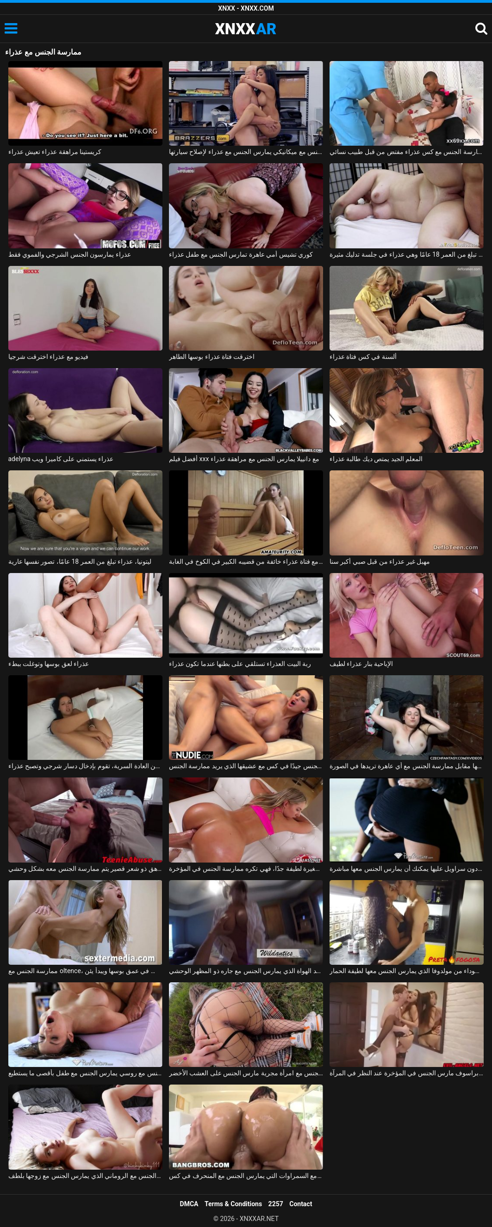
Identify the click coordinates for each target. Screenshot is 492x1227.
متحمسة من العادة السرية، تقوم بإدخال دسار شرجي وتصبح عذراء (85, 766)
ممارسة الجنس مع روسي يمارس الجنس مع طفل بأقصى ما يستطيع (85, 1073)
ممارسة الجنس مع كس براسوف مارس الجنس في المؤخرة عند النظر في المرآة (407, 1073)
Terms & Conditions (233, 1204)
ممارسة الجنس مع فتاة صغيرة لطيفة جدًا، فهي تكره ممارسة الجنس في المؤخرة (246, 868)
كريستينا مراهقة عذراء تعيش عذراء (55, 151)
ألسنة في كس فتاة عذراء (363, 356)
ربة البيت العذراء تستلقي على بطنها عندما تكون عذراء (240, 663)
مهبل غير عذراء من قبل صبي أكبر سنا (380, 561)
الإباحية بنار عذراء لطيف (361, 663)
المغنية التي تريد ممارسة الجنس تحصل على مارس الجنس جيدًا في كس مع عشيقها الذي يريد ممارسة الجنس (246, 766)
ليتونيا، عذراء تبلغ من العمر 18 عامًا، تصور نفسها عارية (79, 561)
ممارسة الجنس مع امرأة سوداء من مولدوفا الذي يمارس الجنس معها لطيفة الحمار (407, 970)
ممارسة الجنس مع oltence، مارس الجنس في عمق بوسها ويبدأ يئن (85, 970)
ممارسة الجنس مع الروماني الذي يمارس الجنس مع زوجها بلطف (85, 1175)
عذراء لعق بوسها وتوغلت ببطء (48, 663)
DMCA (189, 1204)
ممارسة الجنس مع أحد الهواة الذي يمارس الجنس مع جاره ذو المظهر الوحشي (246, 970)
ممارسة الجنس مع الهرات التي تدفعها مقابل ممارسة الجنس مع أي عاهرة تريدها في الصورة (407, 766)
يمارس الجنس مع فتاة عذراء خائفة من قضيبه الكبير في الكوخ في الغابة (246, 561)
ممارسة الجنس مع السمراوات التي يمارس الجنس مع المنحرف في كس (246, 1175)
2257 (275, 1204)
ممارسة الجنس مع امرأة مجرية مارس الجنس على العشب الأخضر (246, 1073)
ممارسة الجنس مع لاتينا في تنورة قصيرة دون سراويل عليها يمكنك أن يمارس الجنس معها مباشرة (407, 868)
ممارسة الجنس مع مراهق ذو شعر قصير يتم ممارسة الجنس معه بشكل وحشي (85, 868)
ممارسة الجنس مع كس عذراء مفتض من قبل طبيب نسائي (407, 151)
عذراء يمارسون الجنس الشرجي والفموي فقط (69, 254)
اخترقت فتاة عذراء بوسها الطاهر (212, 356)
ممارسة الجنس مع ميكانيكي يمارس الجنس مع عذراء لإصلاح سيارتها (246, 151)
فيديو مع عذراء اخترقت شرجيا (48, 356)
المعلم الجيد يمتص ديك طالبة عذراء (376, 458)
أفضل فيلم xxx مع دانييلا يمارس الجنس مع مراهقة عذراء (244, 458)
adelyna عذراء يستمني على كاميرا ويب (61, 458)
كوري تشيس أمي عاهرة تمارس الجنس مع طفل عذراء (241, 254)
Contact (300, 1204)
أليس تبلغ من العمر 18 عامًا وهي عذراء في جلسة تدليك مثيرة (407, 254)
